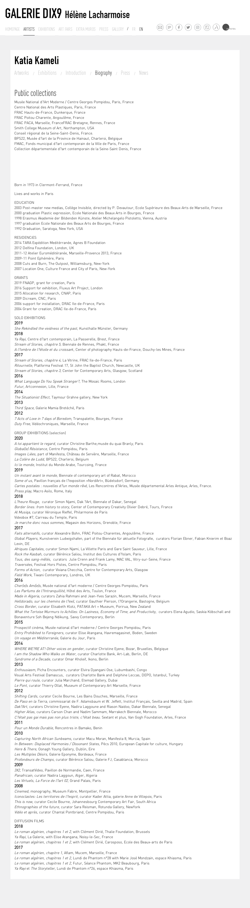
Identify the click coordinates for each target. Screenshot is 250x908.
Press (103, 29)
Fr (134, 29)
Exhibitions (46, 29)
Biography (104, 72)
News (143, 72)
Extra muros (86, 29)
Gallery (117, 29)
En (141, 29)
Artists (29, 29)
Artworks (22, 72)
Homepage (12, 29)
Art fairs (65, 29)
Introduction (76, 72)
